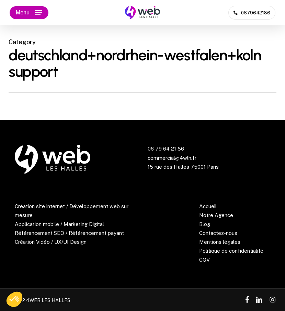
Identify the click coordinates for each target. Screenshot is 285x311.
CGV (204, 260)
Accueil (208, 206)
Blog (204, 224)
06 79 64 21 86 (166, 149)
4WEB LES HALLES (48, 300)
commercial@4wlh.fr (172, 158)
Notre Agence (216, 215)
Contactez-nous (218, 233)
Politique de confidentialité (231, 251)
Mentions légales (219, 242)
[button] (29, 12)
